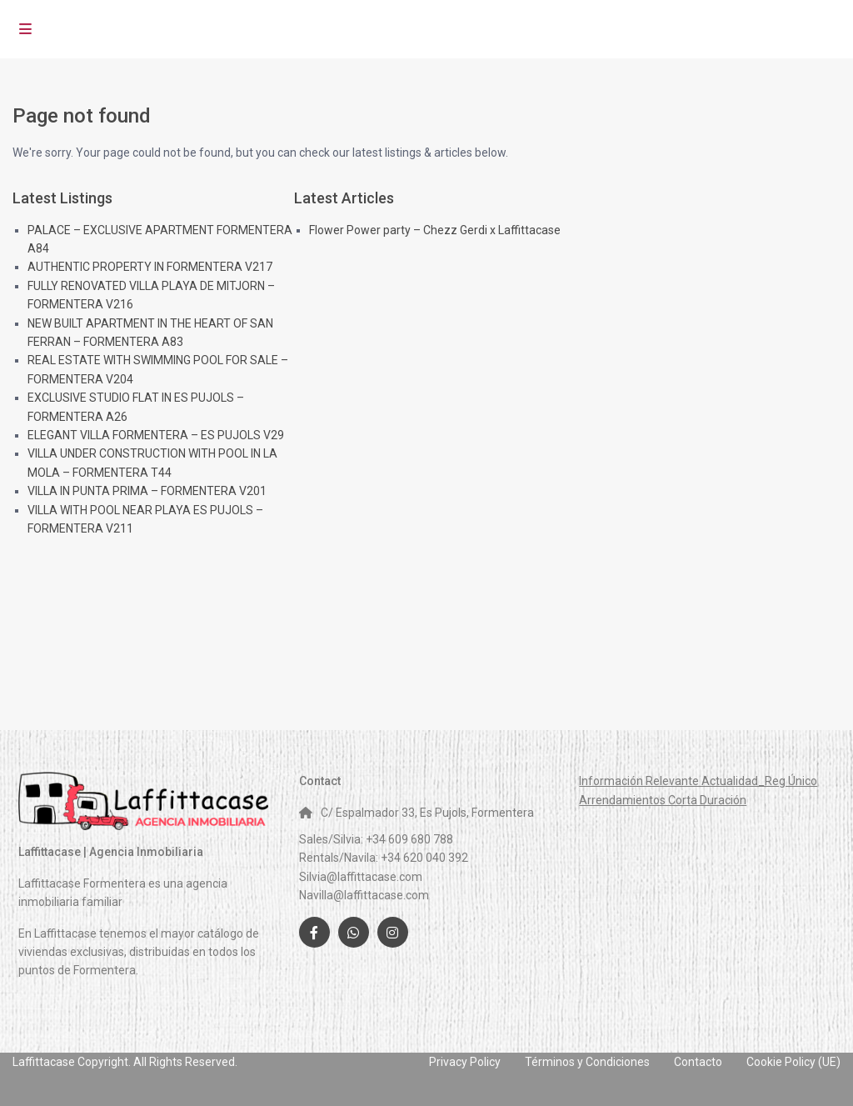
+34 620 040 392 (424, 857)
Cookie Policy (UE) (793, 1061)
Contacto (698, 1061)
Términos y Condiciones (587, 1061)
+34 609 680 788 (409, 839)
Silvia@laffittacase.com (360, 876)
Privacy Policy (465, 1061)
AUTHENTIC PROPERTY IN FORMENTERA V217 (149, 266)
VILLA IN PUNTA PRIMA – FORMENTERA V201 (147, 491)
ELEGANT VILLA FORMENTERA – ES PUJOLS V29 (155, 435)
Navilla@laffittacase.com (364, 895)
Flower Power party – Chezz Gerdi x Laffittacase (435, 230)
